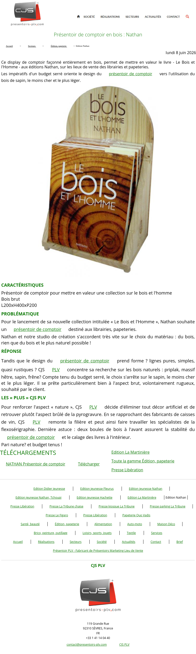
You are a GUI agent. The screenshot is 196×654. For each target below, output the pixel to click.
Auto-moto (134, 524)
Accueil (18, 542)
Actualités (128, 542)
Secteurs (76, 542)
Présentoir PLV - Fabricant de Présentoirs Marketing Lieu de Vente (98, 551)
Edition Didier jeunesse (49, 489)
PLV (56, 369)
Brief (179, 542)
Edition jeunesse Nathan (145, 489)
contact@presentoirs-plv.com (87, 644)
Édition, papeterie (67, 524)
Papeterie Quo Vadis (136, 515)
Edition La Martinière (131, 452)
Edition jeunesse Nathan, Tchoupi (38, 497)
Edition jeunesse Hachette (94, 497)
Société (102, 542)
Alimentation (103, 524)
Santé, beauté (30, 524)
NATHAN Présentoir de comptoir (35, 464)
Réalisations (46, 542)
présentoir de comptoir (130, 73)
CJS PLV (124, 644)
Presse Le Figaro (57, 515)
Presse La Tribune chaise (66, 506)
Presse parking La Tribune (167, 506)
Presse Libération (127, 470)
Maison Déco (166, 524)
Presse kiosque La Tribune (116, 506)
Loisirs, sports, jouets (97, 533)
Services (156, 533)
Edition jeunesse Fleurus (97, 489)
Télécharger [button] (89, 464)
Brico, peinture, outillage (50, 533)
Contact (156, 542)
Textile (131, 533)
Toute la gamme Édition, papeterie (143, 461)
